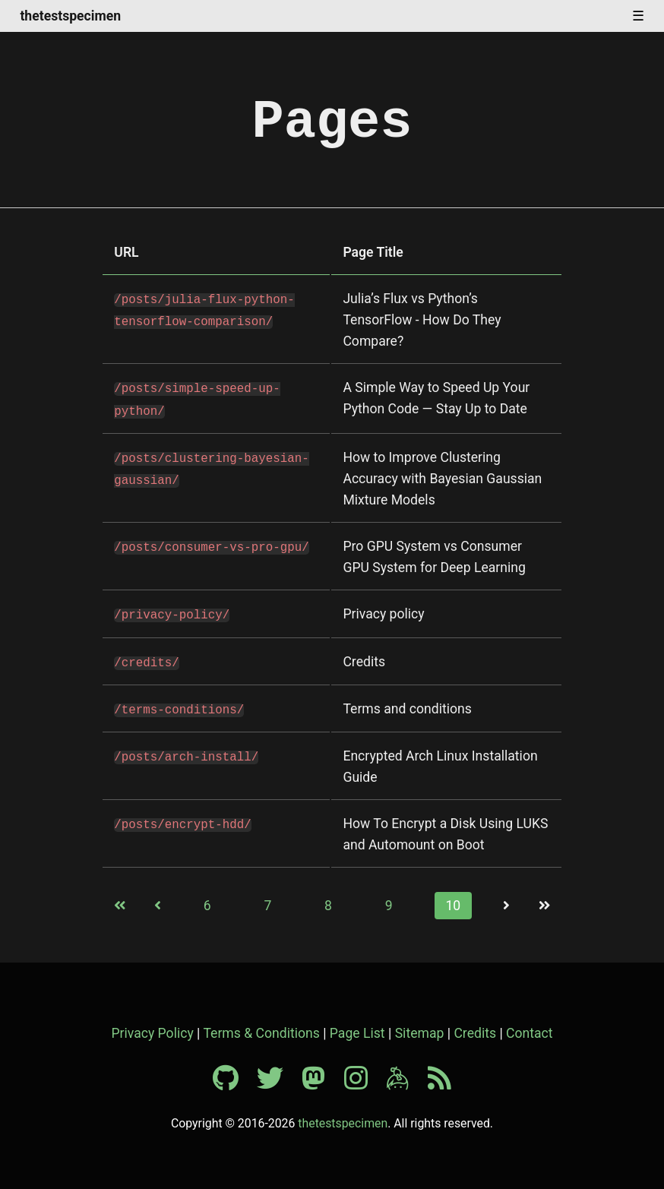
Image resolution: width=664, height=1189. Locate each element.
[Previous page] (158, 901)
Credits (475, 1028)
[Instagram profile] (363, 1078)
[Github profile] (233, 1078)
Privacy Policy (152, 1028)
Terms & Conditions (261, 1028)
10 (452, 901)
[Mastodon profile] (321, 1078)
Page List (357, 1028)
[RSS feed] (439, 1078)
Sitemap (419, 1028)
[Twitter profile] (278, 1078)
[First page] (120, 901)
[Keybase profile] (405, 1078)
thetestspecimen (70, 16)
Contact (529, 1028)
